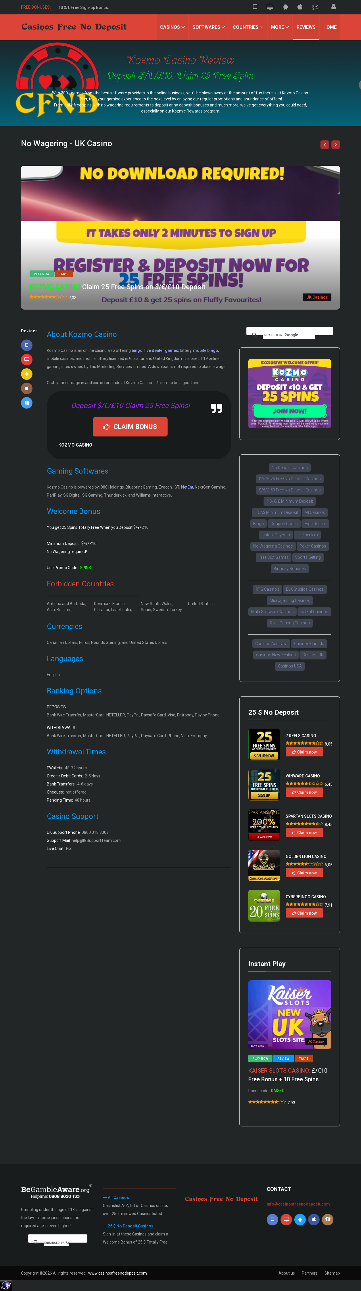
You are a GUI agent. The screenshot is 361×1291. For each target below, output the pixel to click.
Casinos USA (290, 666)
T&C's (64, 274)
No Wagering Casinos (273, 546)
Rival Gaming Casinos (290, 623)
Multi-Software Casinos (272, 611)
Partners (310, 1273)
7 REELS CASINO (301, 735)
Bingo (258, 523)
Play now (41, 274)
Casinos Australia (271, 643)
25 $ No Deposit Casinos (130, 1226)
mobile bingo (205, 350)
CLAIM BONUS (130, 427)
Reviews (306, 27)
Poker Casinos (312, 546)
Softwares (206, 27)
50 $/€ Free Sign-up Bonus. (83, 7)
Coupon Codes (284, 523)
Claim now (304, 752)
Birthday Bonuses (290, 568)
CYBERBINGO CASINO (306, 897)
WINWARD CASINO (303, 776)
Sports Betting (308, 557)
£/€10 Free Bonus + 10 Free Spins (287, 1075)
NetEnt (187, 487)
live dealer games (161, 350)
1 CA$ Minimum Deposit (276, 512)
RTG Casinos (267, 589)
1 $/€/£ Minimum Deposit (289, 501)
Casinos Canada (309, 643)
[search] (289, 335)
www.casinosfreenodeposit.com (117, 1273)
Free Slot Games (274, 557)
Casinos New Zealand (276, 655)
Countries (245, 27)
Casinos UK (313, 655)
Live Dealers (307, 535)
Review (283, 1058)
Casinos (170, 27)
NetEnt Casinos (314, 611)
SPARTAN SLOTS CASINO (309, 816)
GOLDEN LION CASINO (306, 856)
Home (330, 27)
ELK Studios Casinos (305, 589)
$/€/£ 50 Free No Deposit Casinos (290, 490)
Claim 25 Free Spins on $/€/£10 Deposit (118, 287)
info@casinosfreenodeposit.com (298, 1204)
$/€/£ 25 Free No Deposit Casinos (290, 478)
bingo (137, 350)
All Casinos (315, 512)
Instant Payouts (276, 535)
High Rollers (315, 523)
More (277, 27)
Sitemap (332, 1273)
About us (287, 1273)
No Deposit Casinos (290, 467)
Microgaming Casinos (290, 600)
